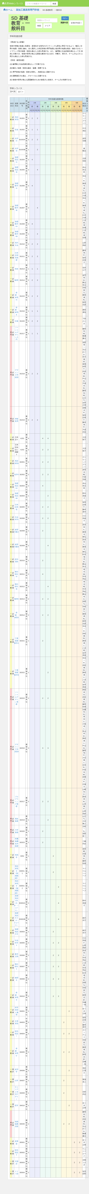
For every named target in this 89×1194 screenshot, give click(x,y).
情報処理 (16, 420)
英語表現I (17, 118)
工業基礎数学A (16, 640)
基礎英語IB (16, 169)
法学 (16, 1080)
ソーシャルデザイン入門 (16, 333)
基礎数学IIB (16, 234)
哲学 (16, 1105)
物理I (17, 280)
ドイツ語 (16, 1172)
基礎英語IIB (16, 495)
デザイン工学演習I (17, 373)
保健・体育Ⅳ (16, 1052)
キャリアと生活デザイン (16, 1093)
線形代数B (16, 545)
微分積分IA (16, 574)
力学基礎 (16, 831)
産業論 (16, 1142)
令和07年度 (76, 23)
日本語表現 (16, 507)
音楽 (16, 130)
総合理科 (16, 560)
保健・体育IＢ (17, 311)
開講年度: (65, 23)
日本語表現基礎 (16, 256)
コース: (13, 91)
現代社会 (16, 244)
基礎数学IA (16, 185)
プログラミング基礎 (16, 801)
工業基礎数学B (16, 672)
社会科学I (17, 518)
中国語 (16, 1162)
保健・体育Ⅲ (16, 996)
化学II (16, 474)
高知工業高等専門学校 (27, 10)
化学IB (16, 149)
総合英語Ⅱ (16, 1152)
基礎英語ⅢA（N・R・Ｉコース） (16, 903)
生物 (16, 321)
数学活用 (16, 955)
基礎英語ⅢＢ (16, 931)
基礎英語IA (16, 159)
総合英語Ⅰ (16, 1033)
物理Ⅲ (16, 979)
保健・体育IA (16, 296)
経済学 (16, 1070)
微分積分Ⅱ (16, 966)
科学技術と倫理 (16, 1011)
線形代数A (16, 531)
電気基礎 (16, 820)
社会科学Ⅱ (16, 942)
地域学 (16, 856)
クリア (47, 26)
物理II (16, 599)
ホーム (8, 10)
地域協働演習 (16, 1124)
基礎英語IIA (16, 485)
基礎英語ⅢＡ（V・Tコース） (16, 919)
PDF (65, 18)
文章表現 (16, 1022)
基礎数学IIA (16, 224)
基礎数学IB (16, 207)
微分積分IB (16, 586)
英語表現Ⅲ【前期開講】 (16, 872)
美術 (16, 269)
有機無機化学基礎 (16, 842)
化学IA (16, 139)
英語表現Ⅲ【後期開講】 (16, 887)
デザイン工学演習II (16, 748)
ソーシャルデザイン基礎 (16, 698)
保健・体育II (16, 615)
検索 (54, 4)
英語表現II (16, 462)
